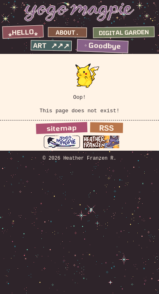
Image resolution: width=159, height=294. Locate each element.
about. (68, 33)
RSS (106, 131)
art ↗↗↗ (51, 46)
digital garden (124, 32)
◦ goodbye (102, 45)
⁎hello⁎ (23, 32)
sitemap (61, 130)
